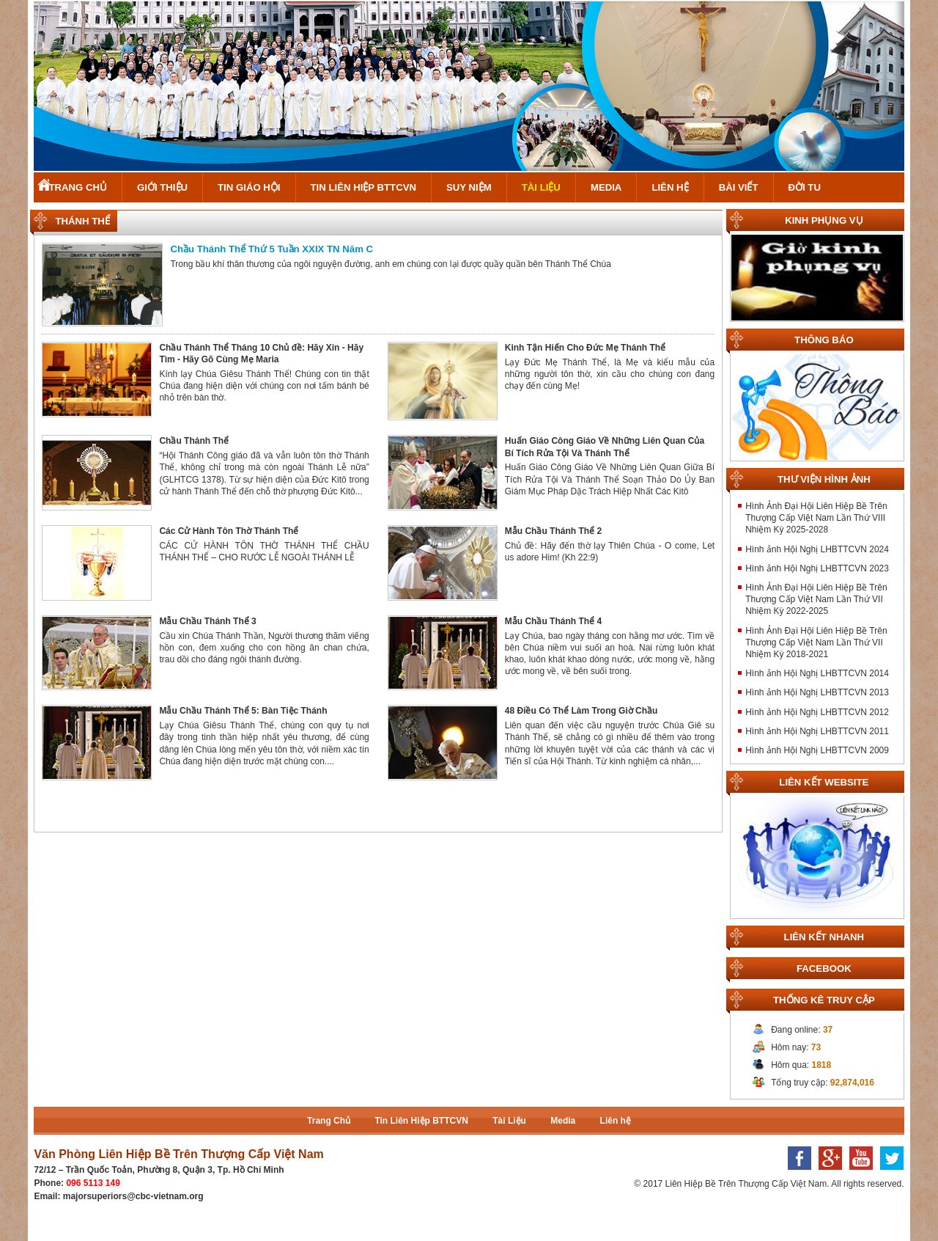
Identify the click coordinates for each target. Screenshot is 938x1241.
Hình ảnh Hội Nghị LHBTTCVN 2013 (817, 692)
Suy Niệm (469, 187)
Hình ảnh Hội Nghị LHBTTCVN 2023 (817, 568)
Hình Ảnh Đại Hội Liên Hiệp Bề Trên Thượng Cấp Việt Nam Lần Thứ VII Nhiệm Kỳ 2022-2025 (816, 599)
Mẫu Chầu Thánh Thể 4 (553, 621)
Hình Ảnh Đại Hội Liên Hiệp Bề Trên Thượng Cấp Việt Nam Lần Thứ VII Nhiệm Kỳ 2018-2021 (816, 642)
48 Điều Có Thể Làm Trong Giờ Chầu (581, 711)
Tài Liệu (541, 187)
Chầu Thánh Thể (194, 441)
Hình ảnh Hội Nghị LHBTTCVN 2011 (817, 731)
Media (606, 187)
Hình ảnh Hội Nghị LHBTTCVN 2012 (817, 712)
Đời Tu (805, 187)
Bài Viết (738, 187)
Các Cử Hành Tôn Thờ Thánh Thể (228, 531)
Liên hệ (669, 187)
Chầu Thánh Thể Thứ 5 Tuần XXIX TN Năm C (271, 249)
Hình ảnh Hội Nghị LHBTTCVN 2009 (817, 750)
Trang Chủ (77, 187)
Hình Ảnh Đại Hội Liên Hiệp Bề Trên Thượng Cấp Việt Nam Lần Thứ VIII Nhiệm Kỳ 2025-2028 (816, 518)
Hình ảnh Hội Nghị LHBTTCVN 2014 (817, 673)
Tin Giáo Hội (249, 187)
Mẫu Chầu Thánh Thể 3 (207, 621)
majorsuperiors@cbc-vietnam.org (133, 1196)
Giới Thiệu (162, 187)
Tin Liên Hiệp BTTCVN (364, 187)
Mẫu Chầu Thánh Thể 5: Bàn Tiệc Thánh (243, 711)
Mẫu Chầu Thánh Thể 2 (553, 531)
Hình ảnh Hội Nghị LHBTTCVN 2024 (817, 549)
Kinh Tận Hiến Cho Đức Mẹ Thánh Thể (585, 348)
